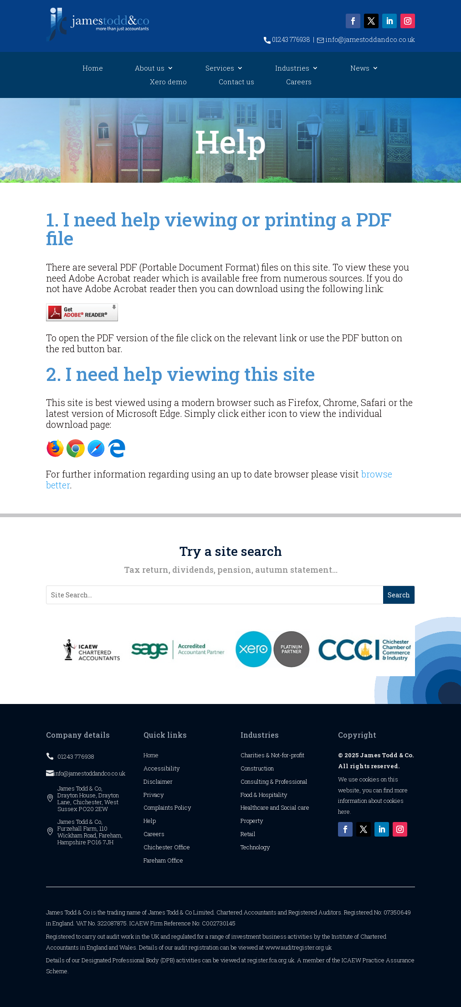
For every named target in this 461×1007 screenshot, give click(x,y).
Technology (255, 847)
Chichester (158, 847)
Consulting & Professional (274, 781)
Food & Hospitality (264, 795)
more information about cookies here (373, 801)
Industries (292, 68)
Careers (299, 82)
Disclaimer (158, 781)
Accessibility (161, 768)
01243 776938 (287, 39)
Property (252, 821)
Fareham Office (163, 860)
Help (149, 821)
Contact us (236, 82)
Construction (257, 768)
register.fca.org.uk (270, 960)
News (359, 68)
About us (149, 68)
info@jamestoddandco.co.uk (366, 39)
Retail (248, 834)
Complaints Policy (167, 807)
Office (182, 847)
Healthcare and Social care (275, 807)
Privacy (153, 795)
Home (92, 68)
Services (219, 68)
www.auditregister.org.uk (298, 947)
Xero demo (168, 82)
